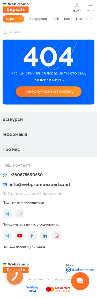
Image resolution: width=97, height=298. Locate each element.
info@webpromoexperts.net (36, 184)
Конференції (38, 19)
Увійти (76, 7)
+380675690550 (23, 174)
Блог (67, 19)
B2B (56, 19)
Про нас (82, 19)
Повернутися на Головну (49, 91)
